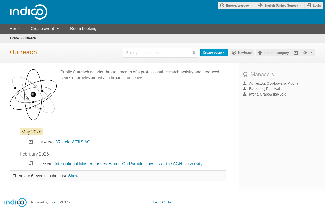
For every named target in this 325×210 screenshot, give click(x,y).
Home (15, 28)
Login (317, 5)
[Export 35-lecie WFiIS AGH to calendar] (31, 142)
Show (73, 175)
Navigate (245, 52)
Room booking (83, 28)
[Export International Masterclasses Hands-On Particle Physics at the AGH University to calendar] (31, 164)
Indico (54, 202)
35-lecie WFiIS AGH (74, 142)
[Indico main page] (23, 12)
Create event (42, 28)
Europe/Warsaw (238, 5)
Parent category (276, 53)
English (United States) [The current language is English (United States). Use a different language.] (281, 5)
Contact (168, 202)
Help (156, 202)
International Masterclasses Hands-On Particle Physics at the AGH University (129, 163)
